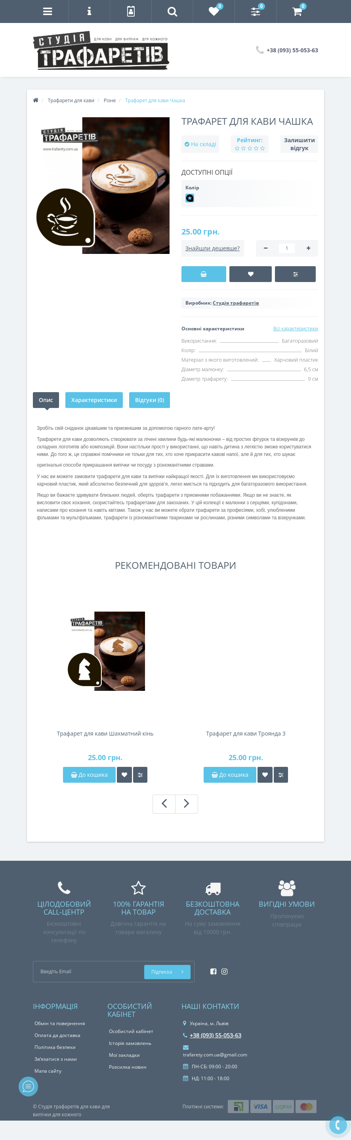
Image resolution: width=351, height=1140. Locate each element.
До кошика (89, 774)
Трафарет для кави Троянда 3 (245, 733)
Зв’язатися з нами (55, 1059)
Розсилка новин (128, 1067)
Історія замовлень (130, 1043)
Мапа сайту (47, 1071)
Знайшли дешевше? (212, 248)
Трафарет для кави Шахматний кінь (105, 733)
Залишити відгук (299, 144)
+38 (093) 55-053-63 (212, 1035)
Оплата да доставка (57, 1035)
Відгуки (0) (149, 400)
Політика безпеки (55, 1047)
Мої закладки (124, 1055)
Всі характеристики (295, 328)
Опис (46, 400)
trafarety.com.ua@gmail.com (215, 1051)
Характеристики (94, 400)
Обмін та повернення (59, 1023)
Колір (192, 187)
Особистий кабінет (131, 1031)
